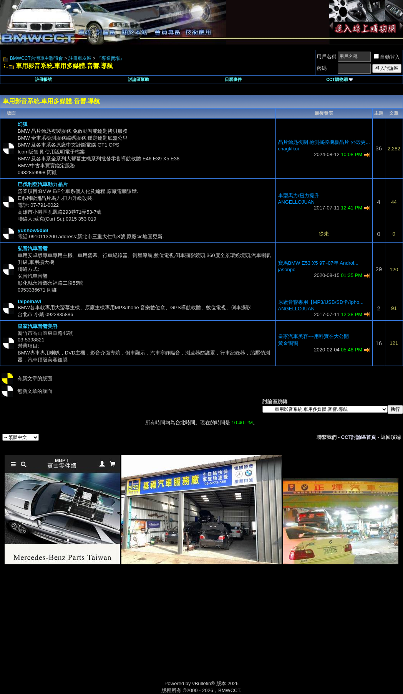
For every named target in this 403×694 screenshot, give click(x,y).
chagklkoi (288, 149)
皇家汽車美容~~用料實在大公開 (313, 336)
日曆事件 (233, 79)
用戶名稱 (327, 56)
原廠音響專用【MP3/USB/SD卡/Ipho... (321, 302)
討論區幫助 (138, 79)
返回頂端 (391, 437)
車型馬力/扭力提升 (299, 195)
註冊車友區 (79, 58)
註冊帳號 (43, 79)
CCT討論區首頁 (358, 437)
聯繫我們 (327, 437)
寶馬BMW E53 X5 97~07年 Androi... (318, 263)
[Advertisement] (136, 631)
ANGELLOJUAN (296, 202)
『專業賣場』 (110, 58)
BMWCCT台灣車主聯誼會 (36, 58)
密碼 (322, 68)
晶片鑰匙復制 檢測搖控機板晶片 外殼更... (324, 142)
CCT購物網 (339, 79)
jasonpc (286, 269)
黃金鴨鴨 (288, 343)
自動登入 (387, 57)
